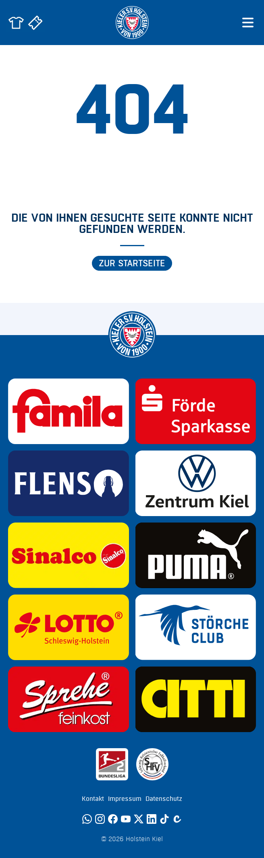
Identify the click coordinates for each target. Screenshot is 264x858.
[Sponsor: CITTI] (195, 699)
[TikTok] (164, 819)
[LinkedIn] (151, 819)
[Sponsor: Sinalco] (68, 555)
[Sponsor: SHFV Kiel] (152, 764)
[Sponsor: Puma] (195, 555)
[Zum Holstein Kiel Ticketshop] (35, 22)
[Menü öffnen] (248, 22)
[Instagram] (100, 819)
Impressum (124, 798)
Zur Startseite (132, 263)
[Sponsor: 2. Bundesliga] (112, 764)
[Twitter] (138, 819)
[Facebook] (113, 819)
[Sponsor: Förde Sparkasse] (195, 411)
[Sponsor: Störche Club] (195, 627)
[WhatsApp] (87, 819)
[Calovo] (177, 819)
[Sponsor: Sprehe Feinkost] (68, 699)
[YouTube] (126, 819)
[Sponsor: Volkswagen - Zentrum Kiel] (195, 483)
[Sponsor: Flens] (68, 483)
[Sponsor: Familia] (68, 411)
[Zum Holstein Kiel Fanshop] (16, 22)
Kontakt (93, 798)
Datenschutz (164, 798)
